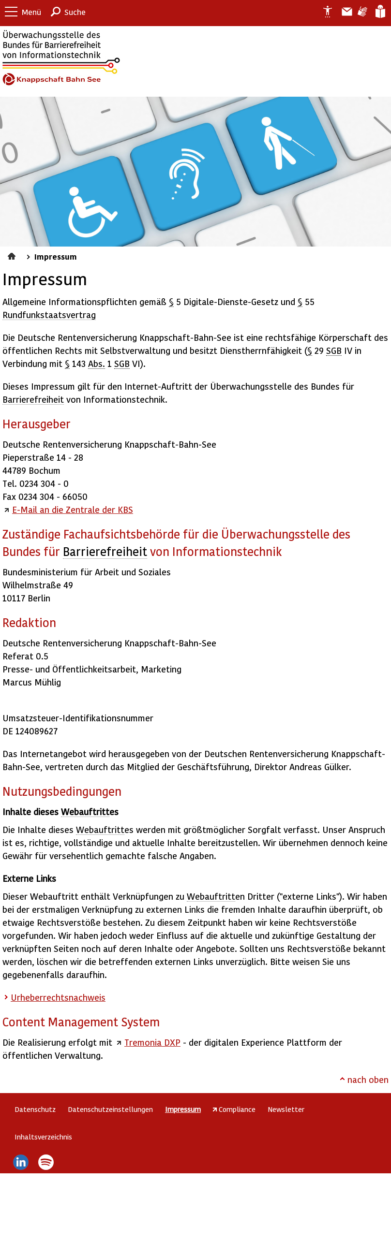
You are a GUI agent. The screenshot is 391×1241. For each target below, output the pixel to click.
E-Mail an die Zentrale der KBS (72, 509)
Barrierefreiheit (33, 399)
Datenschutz (35, 1109)
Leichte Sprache (380, 11)
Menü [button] (31, 11)
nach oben (368, 1079)
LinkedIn (20, 1162)
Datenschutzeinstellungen (110, 1109)
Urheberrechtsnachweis (58, 997)
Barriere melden (343, 11)
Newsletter (286, 1109)
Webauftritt (85, 811)
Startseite (13, 254)
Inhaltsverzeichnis (43, 1136)
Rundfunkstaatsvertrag (49, 314)
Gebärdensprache (362, 11)
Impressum (55, 256)
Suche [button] (75, 11)
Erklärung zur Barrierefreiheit (323, 11)
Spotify (46, 1162)
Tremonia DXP (152, 1042)
